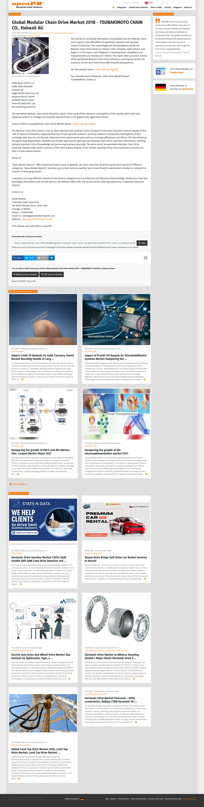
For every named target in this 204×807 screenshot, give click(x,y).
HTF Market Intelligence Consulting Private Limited (106, 650)
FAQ (107, 799)
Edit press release (51, 274)
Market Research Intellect (22, 650)
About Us (188, 7)
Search (186, 3)
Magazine (178, 7)
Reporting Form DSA (173, 799)
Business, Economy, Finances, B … (34, 349)
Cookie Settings (189, 799)
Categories (121, 7)
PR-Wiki (127, 3)
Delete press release (25, 274)
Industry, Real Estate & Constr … (108, 648)
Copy (142, 243)
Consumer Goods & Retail (31, 648)
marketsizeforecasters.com (96, 694)
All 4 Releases (17, 484)
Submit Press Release (138, 7)
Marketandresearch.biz (21, 745)
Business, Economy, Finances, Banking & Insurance (54, 33)
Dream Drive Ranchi (93, 553)
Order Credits (156, 7)
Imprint (136, 3)
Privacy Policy (123, 799)
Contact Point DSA (155, 799)
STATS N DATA (16, 553)
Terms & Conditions (139, 799)
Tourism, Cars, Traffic (103, 551)
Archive (167, 7)
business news (34, 36)
